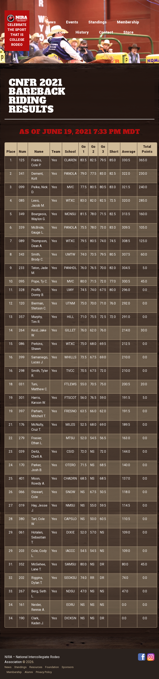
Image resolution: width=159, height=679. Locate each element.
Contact (106, 32)
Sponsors (67, 667)
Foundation (52, 667)
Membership (128, 22)
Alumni (29, 672)
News (51, 22)
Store (128, 32)
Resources (55, 32)
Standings (97, 22)
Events (72, 22)
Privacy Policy (44, 672)
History (82, 32)
